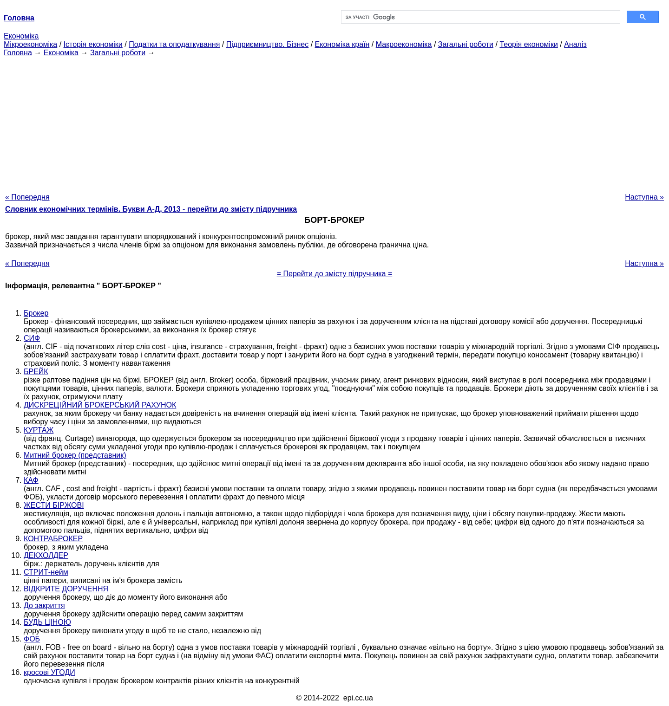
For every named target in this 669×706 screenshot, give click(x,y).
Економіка (21, 36)
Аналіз (575, 44)
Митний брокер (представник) (75, 455)
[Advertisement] (334, 122)
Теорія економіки (528, 44)
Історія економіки (93, 44)
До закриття (44, 605)
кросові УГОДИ (49, 672)
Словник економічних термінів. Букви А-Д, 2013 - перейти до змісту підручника (151, 209)
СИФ (32, 338)
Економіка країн (342, 44)
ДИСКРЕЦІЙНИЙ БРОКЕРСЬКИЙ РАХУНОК (100, 405)
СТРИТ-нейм (46, 572)
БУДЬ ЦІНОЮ (47, 622)
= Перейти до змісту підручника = (335, 274)
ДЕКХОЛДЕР (46, 555)
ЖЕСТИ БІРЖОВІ (54, 505)
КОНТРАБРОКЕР (53, 539)
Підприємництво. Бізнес (267, 44)
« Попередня (27, 197)
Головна (18, 53)
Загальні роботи (465, 44)
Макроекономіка (404, 44)
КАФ (31, 480)
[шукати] (480, 17)
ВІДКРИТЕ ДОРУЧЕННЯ (66, 589)
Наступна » (644, 197)
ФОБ (32, 639)
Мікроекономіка (30, 44)
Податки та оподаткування (174, 44)
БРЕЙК (36, 372)
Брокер (36, 313)
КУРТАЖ (38, 430)
